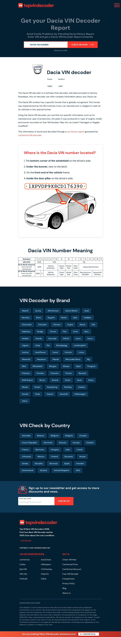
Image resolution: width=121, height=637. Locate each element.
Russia (82, 456)
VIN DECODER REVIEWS (32, 554)
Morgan (52, 366)
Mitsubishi (37, 366)
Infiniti (66, 338)
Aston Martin (71, 310)
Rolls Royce (27, 380)
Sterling (67, 387)
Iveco (90, 338)
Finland (89, 442)
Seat (79, 380)
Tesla (37, 394)
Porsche (55, 373)
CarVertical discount (71, 569)
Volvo (24, 401)
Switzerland (27, 470)
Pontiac (40, 373)
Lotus (81, 352)
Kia (48, 345)
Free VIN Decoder (70, 574)
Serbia (25, 463)
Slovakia (39, 463)
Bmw (38, 317)
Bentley (25, 317)
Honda (39, 338)
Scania (55, 380)
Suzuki (25, 394)
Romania (68, 456)
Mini (24, 366)
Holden (25, 338)
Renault (82, 373)
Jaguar (25, 345)
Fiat (64, 331)
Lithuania (26, 456)
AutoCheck (46, 559)
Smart (37, 387)
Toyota (50, 394)
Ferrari (53, 331)
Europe (76, 442)
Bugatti (51, 317)
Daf (93, 324)
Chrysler (42, 324)
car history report (75, 131)
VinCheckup (46, 569)
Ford (75, 331)
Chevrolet (27, 324)
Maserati (26, 359)
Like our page (26, 541)
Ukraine (43, 470)
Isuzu (78, 338)
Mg (88, 359)
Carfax (23, 564)
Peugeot (91, 366)
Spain (67, 463)
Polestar (26, 373)
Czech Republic (29, 442)
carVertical (24, 559)
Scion (67, 380)
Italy (68, 449)
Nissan (66, 366)
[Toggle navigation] (117, 5)
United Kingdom (61, 470)
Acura (38, 310)
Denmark (48, 442)
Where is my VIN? (60, 50)
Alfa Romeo (53, 310)
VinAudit (23, 578)
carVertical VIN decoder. (30, 135)
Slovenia (53, 463)
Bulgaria (69, 435)
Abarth (25, 310)
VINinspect (46, 564)
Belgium (54, 435)
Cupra (70, 324)
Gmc (86, 331)
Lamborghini (80, 345)
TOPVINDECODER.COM (42, 548)
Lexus (55, 352)
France (25, 449)
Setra (90, 380)
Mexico (41, 456)
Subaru (81, 387)
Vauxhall (64, 394)
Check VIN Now (82, 44)
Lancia (25, 352)
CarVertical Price (70, 564)
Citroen (56, 324)
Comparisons (68, 578)
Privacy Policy (68, 583)
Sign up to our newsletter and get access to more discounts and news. (64, 489)
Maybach (41, 359)
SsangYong (52, 387)
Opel (78, 366)
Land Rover (40, 352)
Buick (64, 317)
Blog (64, 588)
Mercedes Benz (72, 359)
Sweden (80, 463)
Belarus (40, 435)
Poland (54, 456)
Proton (68, 373)
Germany (39, 449)
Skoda (25, 387)
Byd (75, 317)
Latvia (79, 449)
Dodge (40, 331)
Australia (26, 435)
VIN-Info (23, 574)
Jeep (37, 345)
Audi (86, 310)
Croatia (82, 435)
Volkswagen (80, 394)
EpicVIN (23, 569)
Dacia (82, 324)
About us (66, 593)
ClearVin (45, 574)
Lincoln (68, 352)
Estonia (62, 442)
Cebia (43, 578)
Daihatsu (26, 331)
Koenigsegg (61, 345)
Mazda (56, 359)
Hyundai (52, 338)
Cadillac (87, 317)
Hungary (55, 449)
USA (78, 470)
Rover (42, 380)
